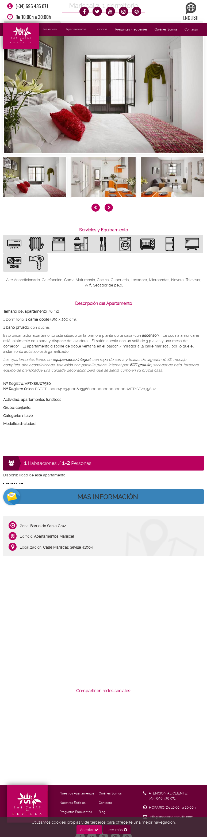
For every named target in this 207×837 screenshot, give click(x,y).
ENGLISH (190, 11)
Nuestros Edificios (73, 803)
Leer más (116, 830)
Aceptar (89, 830)
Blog (102, 812)
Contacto (191, 29)
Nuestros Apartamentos (77, 793)
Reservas (50, 29)
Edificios (101, 29)
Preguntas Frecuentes (131, 29)
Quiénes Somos (166, 29)
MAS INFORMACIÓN (107, 497)
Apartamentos (76, 29)
